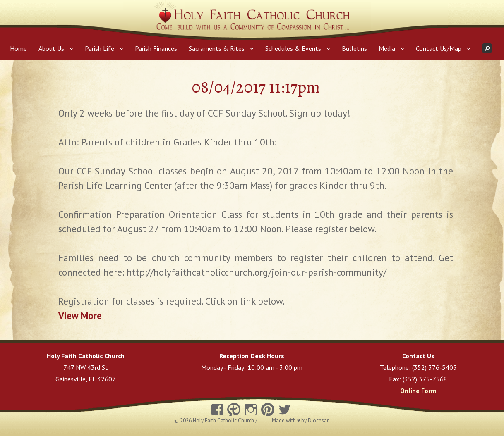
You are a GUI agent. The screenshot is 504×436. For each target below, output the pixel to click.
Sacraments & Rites (217, 48)
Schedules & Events (293, 48)
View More (80, 316)
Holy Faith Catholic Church (224, 420)
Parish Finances (156, 48)
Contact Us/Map (438, 48)
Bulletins (354, 48)
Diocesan (319, 420)
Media (387, 48)
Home (18, 48)
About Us (51, 48)
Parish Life (99, 48)
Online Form (418, 390)
